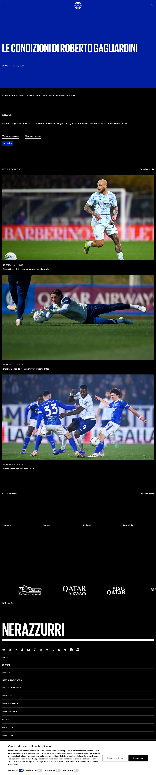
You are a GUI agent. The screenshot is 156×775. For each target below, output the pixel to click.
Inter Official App (10, 688)
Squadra (7, 151)
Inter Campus (8, 711)
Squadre (6, 665)
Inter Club (7, 695)
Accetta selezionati (115, 758)
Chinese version (33, 143)
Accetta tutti (138, 758)
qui (29, 759)
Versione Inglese (10, 143)
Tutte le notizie (147, 177)
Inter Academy (9, 703)
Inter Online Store (11, 680)
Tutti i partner (8, 603)
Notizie (5, 657)
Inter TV (6, 673)
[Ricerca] (152, 5)
